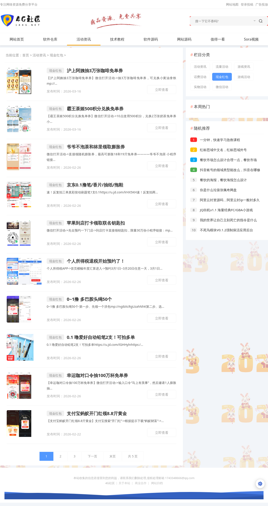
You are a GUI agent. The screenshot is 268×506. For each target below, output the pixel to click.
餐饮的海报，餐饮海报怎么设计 (218, 180)
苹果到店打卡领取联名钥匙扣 (86, 223)
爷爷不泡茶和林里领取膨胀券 (86, 147)
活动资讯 (88, 39)
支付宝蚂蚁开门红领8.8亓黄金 (87, 413)
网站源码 (188, 39)
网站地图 (232, 4)
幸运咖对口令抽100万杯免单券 (87, 375)
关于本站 (124, 483)
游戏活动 (244, 77)
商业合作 (141, 483)
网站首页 (17, 39)
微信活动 (222, 87)
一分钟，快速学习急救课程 (215, 139)
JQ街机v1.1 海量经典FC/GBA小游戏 (221, 210)
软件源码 (155, 39)
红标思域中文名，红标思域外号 (218, 149)
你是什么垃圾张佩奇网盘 (213, 190)
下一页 (92, 456)
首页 (25, 55)
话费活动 (200, 77)
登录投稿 (247, 4)
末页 (112, 456)
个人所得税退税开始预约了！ (86, 261)
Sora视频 (251, 39)
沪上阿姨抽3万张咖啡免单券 (85, 71)
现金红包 (56, 55)
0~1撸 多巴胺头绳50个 (79, 299)
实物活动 (200, 87)
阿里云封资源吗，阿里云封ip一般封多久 (225, 200)
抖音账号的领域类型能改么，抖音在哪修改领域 (225, 170)
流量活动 (222, 66)
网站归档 (157, 483)
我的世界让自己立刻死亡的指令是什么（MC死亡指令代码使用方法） (223, 220)
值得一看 (222, 39)
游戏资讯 (244, 66)
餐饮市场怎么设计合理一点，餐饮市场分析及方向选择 (223, 160)
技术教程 (121, 39)
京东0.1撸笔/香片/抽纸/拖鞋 (85, 185)
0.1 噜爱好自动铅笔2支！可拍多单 (91, 337)
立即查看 (161, 89)
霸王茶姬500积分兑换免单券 (85, 109)
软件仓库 (54, 39)
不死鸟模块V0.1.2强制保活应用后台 (221, 230)
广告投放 (261, 4)
